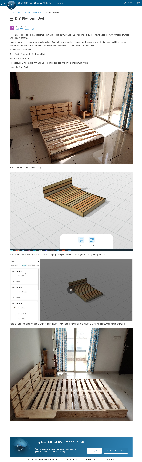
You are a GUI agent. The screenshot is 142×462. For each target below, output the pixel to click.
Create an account (115, 451)
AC (17, 27)
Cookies (111, 459)
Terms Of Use (72, 459)
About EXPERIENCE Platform (42, 459)
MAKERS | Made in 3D (25, 29)
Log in (94, 451)
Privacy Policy (92, 459)
